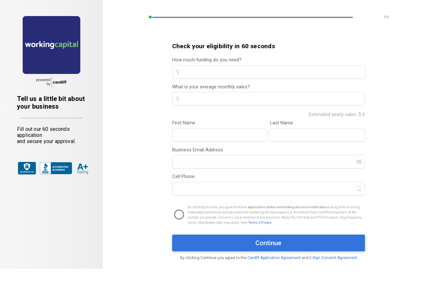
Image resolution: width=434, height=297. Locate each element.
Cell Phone (183, 176)
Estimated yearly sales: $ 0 (337, 114)
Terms (253, 222)
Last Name (281, 123)
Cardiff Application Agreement (274, 258)
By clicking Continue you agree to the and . (269, 258)
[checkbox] (268, 215)
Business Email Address (197, 150)
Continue (268, 243)
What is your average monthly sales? (211, 87)
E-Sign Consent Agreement (333, 258)
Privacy (266, 222)
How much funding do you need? (207, 60)
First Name (183, 123)
